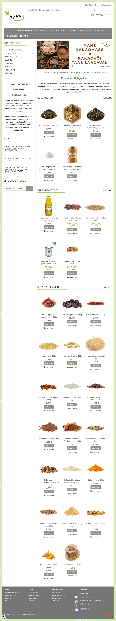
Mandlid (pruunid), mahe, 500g (95, 524)
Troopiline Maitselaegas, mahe (72, 126)
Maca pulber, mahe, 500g (72, 523)
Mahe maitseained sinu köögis (18, 159)
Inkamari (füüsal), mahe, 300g (48, 398)
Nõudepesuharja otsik (72, 565)
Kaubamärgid (33, 593)
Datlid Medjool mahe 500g (72, 315)
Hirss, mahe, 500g (49, 356)
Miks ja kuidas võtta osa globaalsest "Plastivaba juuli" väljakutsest (18, 170)
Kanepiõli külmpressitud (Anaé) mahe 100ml (49, 262)
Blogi (7, 601)
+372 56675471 (85, 605)
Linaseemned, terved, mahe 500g (48, 524)
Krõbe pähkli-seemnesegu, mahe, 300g (49, 481)
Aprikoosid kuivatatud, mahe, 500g (72, 219)
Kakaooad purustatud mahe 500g (95, 398)
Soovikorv (55, 601)
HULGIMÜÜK (11, 36)
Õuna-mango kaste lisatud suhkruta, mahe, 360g (72, 168)
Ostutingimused (10, 595)
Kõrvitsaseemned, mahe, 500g (95, 440)
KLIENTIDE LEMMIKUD (22, 31)
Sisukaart (32, 601)
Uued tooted (33, 598)
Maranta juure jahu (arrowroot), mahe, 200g (48, 168)
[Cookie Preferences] (3, 617)
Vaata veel (107, 98)
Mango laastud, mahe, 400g (48, 566)
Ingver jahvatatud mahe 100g (95, 357)
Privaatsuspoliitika (11, 593)
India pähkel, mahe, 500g (72, 356)
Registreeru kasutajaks (103, 5)
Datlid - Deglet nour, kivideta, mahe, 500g (49, 316)
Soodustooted (34, 595)
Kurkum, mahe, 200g (96, 480)
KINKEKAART (84, 31)
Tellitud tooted (57, 598)
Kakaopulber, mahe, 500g (49, 439)
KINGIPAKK (98, 31)
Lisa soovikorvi (49, 136)
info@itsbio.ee (85, 609)
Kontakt (8, 598)
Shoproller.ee (107, 614)
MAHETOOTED (41, 31)
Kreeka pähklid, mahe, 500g (72, 262)
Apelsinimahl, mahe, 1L (49, 218)
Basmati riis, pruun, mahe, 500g (96, 219)
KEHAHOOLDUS (57, 31)
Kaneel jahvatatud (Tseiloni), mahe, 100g (72, 440)
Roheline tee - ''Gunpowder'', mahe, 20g (95, 126)
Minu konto (56, 593)
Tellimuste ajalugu (58, 595)
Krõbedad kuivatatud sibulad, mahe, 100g (72, 481)
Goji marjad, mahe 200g (95, 315)
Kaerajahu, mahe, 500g (72, 397)
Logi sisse (89, 5)
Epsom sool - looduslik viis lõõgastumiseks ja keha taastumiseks (18, 149)
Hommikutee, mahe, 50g (48, 125)
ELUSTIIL (71, 31)
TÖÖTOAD (24, 36)
